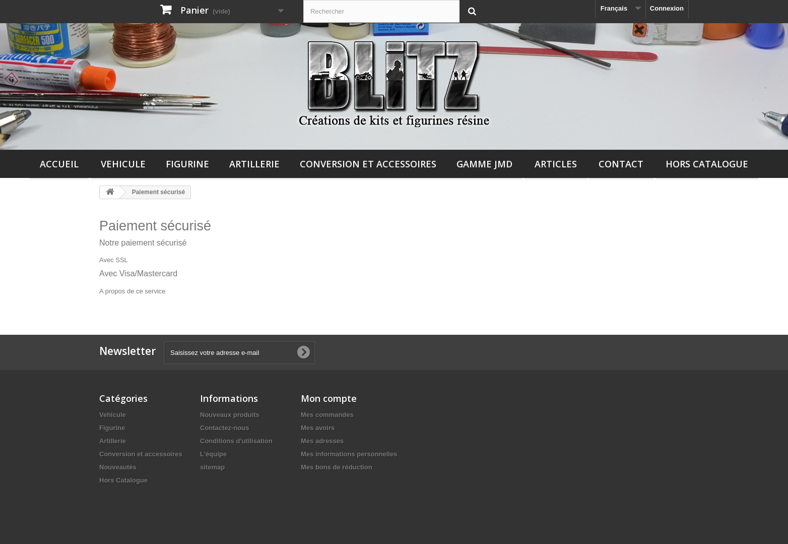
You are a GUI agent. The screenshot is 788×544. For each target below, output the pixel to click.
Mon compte (329, 398)
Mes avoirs (318, 428)
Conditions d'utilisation (236, 441)
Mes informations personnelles (349, 454)
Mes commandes (327, 414)
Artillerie (254, 164)
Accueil (59, 164)
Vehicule (123, 164)
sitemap (212, 467)
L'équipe (213, 454)
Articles (556, 164)
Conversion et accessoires (368, 164)
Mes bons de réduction (336, 467)
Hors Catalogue (707, 164)
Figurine (187, 164)
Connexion (667, 8)
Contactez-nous (224, 428)
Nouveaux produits (229, 414)
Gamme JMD (484, 164)
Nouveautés (118, 467)
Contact (621, 164)
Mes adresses (322, 441)
